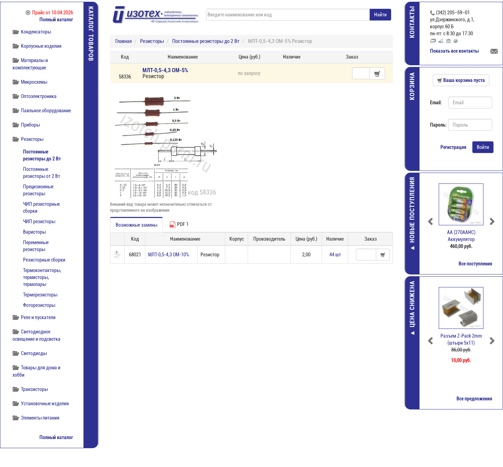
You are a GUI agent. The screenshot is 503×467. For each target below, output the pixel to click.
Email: (436, 102)
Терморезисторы (40, 294)
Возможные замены (136, 225)
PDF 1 (179, 224)
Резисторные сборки (44, 260)
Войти (483, 147)
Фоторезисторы (39, 305)
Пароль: (436, 125)
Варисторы (34, 232)
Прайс (49, 12)
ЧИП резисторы (39, 221)
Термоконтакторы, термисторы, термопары (42, 277)
